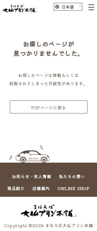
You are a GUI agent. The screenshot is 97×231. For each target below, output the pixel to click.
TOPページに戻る (48, 107)
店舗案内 (41, 188)
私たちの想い (72, 176)
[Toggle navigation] (91, 6)
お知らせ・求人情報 (31, 176)
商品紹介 (16, 188)
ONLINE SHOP (73, 188)
